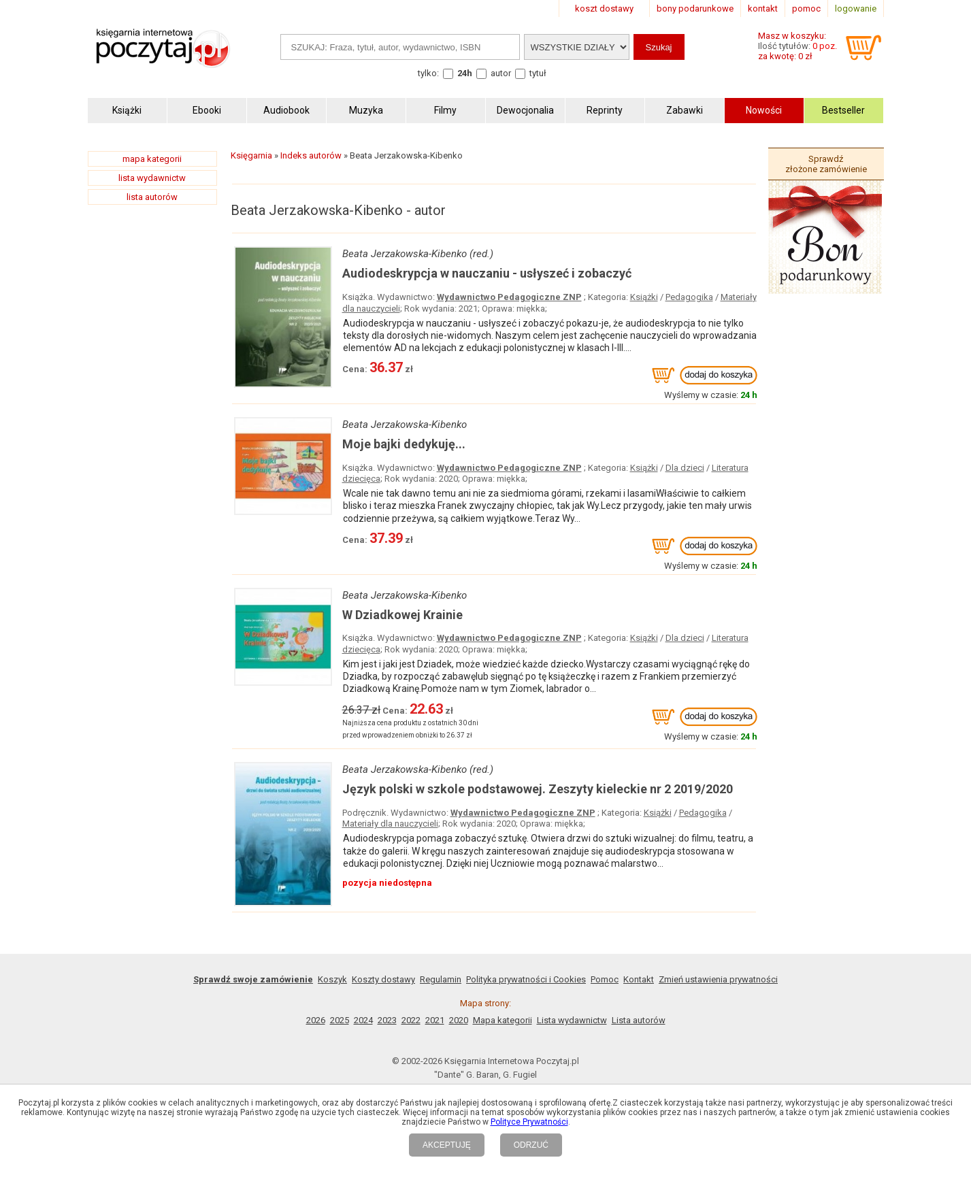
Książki (644, 297)
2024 (363, 1020)
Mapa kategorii (502, 1020)
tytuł (537, 73)
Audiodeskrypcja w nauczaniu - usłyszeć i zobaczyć (486, 273)
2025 (339, 1020)
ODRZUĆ (531, 1145)
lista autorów (152, 197)
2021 (434, 1020)
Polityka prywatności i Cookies (526, 979)
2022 (411, 1020)
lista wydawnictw (152, 178)
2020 (458, 1020)
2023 (387, 1020)
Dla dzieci (684, 468)
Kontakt (638, 979)
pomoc (806, 8)
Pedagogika (689, 297)
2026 (315, 1020)
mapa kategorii (152, 159)
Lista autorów (638, 1020)
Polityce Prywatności (529, 1122)
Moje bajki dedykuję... (403, 444)
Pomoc (605, 979)
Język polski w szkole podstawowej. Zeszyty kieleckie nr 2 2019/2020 (537, 789)
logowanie (855, 8)
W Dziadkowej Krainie (402, 615)
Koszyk (332, 979)
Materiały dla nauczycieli (390, 823)
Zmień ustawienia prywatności (718, 979)
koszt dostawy (604, 8)
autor (501, 73)
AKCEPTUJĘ (447, 1145)
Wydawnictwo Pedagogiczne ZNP (509, 297)
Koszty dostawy (383, 979)
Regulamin (440, 979)
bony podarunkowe (695, 8)
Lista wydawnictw (572, 1020)
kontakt (763, 8)
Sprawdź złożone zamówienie (826, 164)
